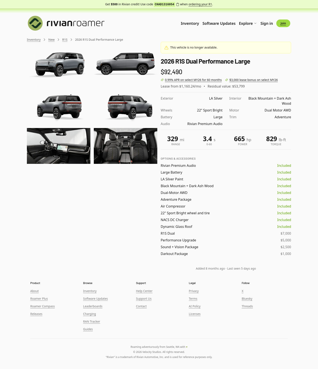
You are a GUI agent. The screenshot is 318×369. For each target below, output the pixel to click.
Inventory (190, 23)
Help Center (144, 291)
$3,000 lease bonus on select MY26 (253, 80)
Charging (89, 314)
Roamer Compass (42, 306)
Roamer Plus (39, 299)
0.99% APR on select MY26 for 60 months (193, 80)
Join (283, 23)
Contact (141, 306)
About (34, 291)
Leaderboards (92, 306)
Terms (193, 299)
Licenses (195, 314)
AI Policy (194, 306)
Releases (36, 314)
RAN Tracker (91, 321)
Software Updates (218, 23)
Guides (88, 329)
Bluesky (247, 299)
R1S (65, 40)
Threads (247, 306)
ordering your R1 (200, 4)
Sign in (266, 23)
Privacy (194, 291)
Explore (248, 23)
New (51, 40)
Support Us (143, 299)
